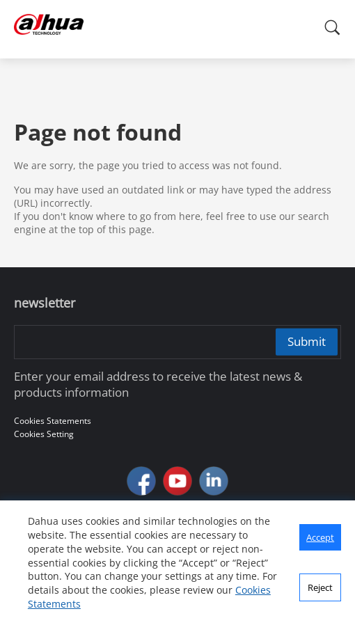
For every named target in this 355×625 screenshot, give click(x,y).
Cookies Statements (52, 421)
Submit (306, 341)
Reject (320, 587)
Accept (320, 537)
